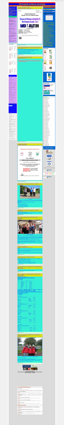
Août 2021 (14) (46, 135)
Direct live (38, 370)
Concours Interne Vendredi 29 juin (25, 56)
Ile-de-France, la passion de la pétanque (23, 396)
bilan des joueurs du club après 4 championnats (12, 22)
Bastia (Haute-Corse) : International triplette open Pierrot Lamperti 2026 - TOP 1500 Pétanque (30, 407)
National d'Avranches (50, 59)
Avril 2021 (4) (46, 140)
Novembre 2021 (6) (46, 131)
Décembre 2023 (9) (46, 113)
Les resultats (10, 78)
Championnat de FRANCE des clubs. (12, 92)
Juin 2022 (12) (46, 122)
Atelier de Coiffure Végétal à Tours (24, 370)
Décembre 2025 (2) (46, 98)
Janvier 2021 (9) (46, 144)
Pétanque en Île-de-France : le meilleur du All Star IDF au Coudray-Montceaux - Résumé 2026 (30, 391)
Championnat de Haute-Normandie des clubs (12, 94)
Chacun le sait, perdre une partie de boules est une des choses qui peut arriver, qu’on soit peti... (28, 394)
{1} (18, 181)
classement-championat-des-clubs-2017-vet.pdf (24, 269)
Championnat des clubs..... (12, 142)
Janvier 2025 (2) (46, 103)
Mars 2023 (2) (46, 116)
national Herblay (51, 53)
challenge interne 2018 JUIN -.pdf (22, 51)
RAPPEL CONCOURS (22, 245)
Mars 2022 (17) (46, 126)
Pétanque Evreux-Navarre (32, 4)
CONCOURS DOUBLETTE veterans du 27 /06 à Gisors (29, 47)
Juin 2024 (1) (46, 107)
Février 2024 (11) (46, 111)
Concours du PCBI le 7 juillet (24, 7)
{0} (18, 45)
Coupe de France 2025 (12, 33)
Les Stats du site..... (11, 99)
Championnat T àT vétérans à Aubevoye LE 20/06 (28, 183)
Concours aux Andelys (22, 143)
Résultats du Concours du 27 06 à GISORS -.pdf (24, 50)
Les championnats (11, 75)
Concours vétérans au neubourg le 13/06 (26, 256)
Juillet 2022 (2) (46, 121)
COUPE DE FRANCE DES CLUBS (12, 88)
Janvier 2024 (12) (46, 112)
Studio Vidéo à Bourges (33, 370)
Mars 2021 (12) (46, 141)
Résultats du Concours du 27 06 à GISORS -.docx (24, 53)
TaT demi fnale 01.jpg (21, 204)
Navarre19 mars (46, 53)
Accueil (30, 423)
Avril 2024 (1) (46, 108)
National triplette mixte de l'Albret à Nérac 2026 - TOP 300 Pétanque (26, 402)
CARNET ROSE (11, 96)
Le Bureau (10, 73)
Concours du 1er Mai (11, 24)
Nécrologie (10, 134)
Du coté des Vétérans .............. (12, 104)
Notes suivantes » (33, 423)
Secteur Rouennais (51, 90)
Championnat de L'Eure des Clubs (12, 83)
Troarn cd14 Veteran (45, 59)
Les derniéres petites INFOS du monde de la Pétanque (12, 85)
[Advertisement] (29, 379)
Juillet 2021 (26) (46, 136)
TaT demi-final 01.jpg (21, 203)
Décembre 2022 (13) (46, 117)
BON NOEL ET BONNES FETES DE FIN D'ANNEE (12, 19)
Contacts (10, 121)
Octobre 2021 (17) (46, 132)
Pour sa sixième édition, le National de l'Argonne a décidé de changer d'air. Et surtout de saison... (28, 399)
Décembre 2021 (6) (46, 130)
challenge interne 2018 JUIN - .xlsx (22, 52)
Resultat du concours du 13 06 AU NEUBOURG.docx (25, 261)
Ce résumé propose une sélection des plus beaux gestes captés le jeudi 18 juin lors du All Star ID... (28, 392)
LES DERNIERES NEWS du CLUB (12, 80)
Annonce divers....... (11, 101)
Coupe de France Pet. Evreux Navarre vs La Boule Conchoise (12, 32)
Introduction (10, 116)
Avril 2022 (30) (46, 125)
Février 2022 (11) (46, 127)
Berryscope (30, 370)
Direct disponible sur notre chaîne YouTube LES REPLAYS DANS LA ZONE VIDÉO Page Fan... (28, 403)
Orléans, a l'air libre (20, 398)
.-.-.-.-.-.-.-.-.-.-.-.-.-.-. (11, 102)
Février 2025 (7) (46, 102)
